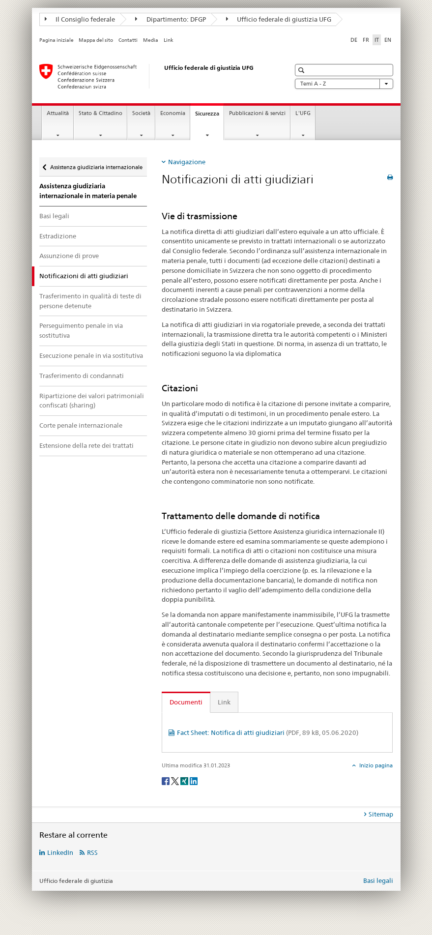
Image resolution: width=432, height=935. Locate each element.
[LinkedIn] (194, 780)
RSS (92, 852)
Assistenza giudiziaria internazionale (96, 164)
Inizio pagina (375, 765)
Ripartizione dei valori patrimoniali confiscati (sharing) (91, 400)
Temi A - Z (344, 83)
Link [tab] (224, 702)
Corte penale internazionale (80, 425)
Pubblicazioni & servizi (257, 113)
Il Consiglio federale (80, 19)
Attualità (58, 113)
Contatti (128, 40)
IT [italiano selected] (376, 39)
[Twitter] (175, 780)
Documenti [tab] (186, 702)
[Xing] (185, 780)
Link (168, 40)
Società (141, 113)
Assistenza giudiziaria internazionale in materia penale (88, 191)
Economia (172, 113)
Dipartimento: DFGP (170, 19)
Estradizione (57, 236)
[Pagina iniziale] (154, 76)
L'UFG (303, 113)
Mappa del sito (96, 40)
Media (150, 40)
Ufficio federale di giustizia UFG (279, 19)
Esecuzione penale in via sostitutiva (91, 355)
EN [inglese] (387, 39)
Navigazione (186, 162)
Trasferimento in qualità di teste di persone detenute (90, 301)
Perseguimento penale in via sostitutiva (81, 330)
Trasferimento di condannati (81, 376)
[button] (302, 70)
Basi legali (54, 216)
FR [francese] (366, 39)
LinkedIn (60, 852)
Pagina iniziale (56, 40)
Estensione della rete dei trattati (86, 445)
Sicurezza (209, 116)
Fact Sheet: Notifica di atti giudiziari (267, 732)
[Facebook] (166, 780)
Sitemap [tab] (381, 814)
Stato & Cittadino (100, 113)
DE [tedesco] (353, 39)
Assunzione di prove (69, 256)
